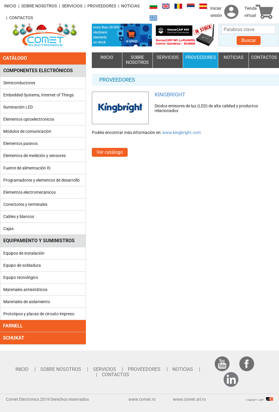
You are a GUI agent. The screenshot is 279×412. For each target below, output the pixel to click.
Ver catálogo (110, 152)
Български (153, 6)
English (166, 6)
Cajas (8, 228)
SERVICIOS (72, 6)
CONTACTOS (21, 17)
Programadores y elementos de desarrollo (41, 180)
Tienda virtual (250, 12)
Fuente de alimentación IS (26, 168)
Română (178, 6)
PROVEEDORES (101, 6)
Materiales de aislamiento (26, 301)
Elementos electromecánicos (29, 192)
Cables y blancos (18, 216)
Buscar (248, 40)
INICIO (10, 6)
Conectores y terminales (25, 204)
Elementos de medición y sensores (34, 155)
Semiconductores (19, 82)
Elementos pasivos (20, 143)
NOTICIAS (130, 6)
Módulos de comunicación (27, 131)
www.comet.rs (142, 399)
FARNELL (13, 326)
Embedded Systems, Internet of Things (38, 95)
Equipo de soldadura (22, 265)
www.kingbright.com (181, 132)
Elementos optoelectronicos (28, 119)
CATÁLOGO (15, 58)
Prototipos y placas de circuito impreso (38, 313)
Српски (191, 6)
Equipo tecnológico (20, 277)
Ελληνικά (153, 18)
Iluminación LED (18, 107)
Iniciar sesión (216, 12)
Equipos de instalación (23, 253)
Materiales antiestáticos (25, 289)
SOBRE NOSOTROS (39, 6)
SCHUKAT (13, 338)
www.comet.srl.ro (189, 399)
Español (203, 6)
